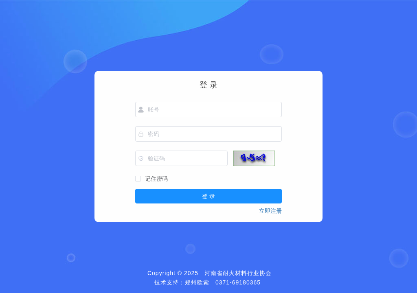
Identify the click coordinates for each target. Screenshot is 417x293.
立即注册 (270, 211)
